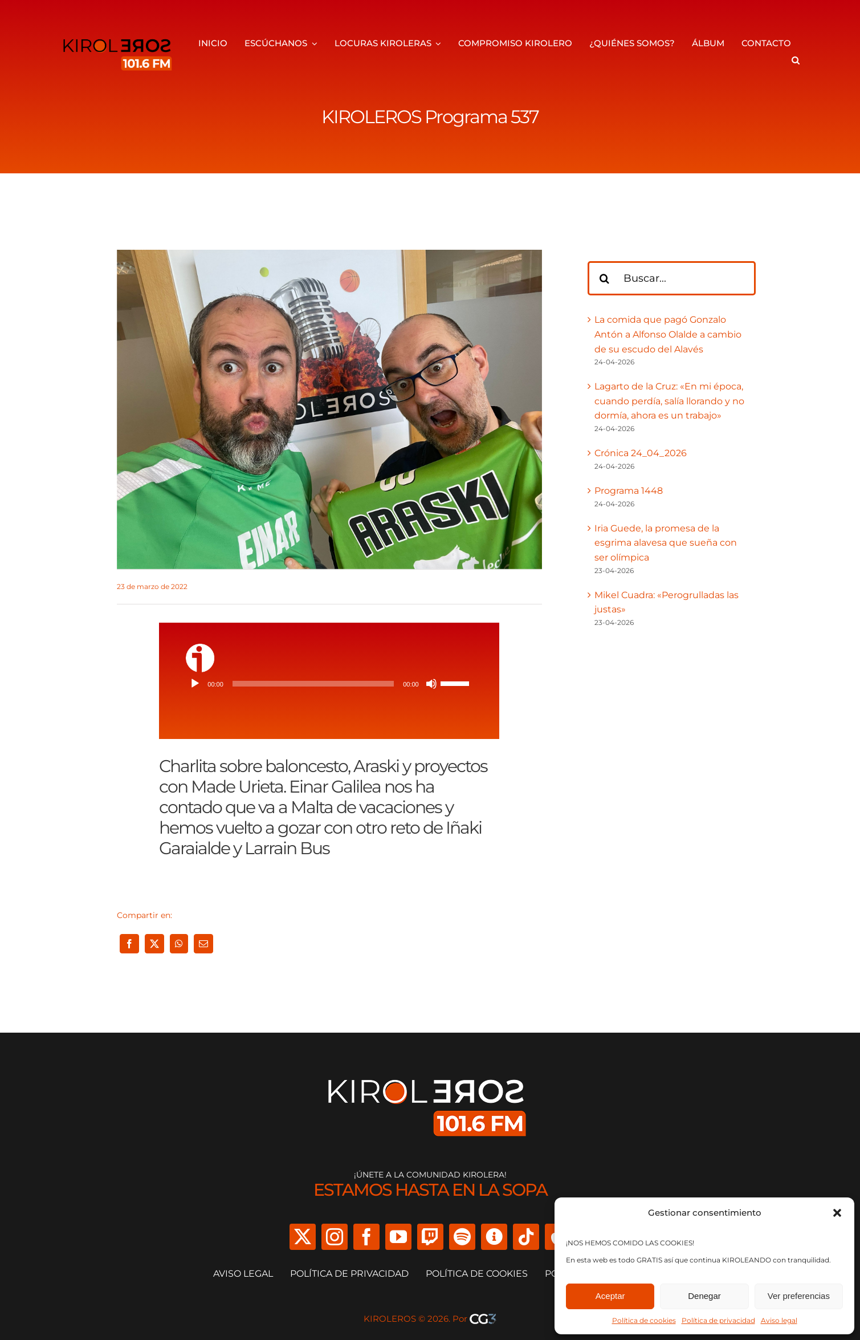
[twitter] (303, 1237)
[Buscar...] (672, 278)
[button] (837, 1213)
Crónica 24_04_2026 (640, 453)
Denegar (704, 1296)
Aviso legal (779, 1320)
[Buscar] (605, 278)
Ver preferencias (799, 1296)
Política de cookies (644, 1320)
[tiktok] (526, 1237)
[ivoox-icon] (200, 648)
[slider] (313, 684)
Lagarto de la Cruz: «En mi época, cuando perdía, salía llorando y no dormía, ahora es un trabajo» (669, 401)
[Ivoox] (494, 1237)
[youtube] (398, 1237)
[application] (329, 683)
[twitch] (430, 1237)
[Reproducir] (195, 683)
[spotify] (462, 1237)
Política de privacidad (718, 1320)
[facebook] (366, 1237)
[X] (154, 943)
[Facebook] (129, 943)
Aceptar (610, 1296)
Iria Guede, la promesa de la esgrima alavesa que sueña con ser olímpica (665, 543)
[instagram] (334, 1237)
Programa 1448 (628, 490)
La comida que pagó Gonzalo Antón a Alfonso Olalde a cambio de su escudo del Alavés (667, 334)
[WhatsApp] (179, 943)
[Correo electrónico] (203, 943)
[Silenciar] (431, 683)
